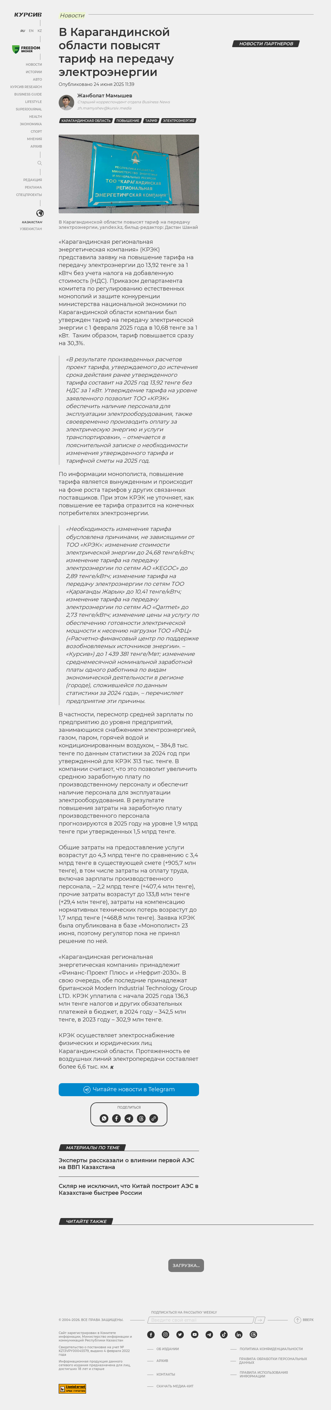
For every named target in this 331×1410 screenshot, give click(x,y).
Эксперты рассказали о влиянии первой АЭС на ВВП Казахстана (126, 1164)
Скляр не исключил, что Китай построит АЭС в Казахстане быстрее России (128, 1189)
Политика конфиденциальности (271, 1349)
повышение (127, 121)
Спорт (36, 132)
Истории (34, 72)
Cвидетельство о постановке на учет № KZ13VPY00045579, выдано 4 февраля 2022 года (94, 1351)
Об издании (167, 1349)
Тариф (151, 121)
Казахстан (32, 222)
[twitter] (180, 1334)
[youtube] (194, 1334)
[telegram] (209, 1334)
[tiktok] (224, 1334)
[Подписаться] (260, 1320)
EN (31, 31)
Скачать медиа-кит (174, 1386)
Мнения (34, 139)
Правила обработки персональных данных (273, 1361)
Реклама (33, 187)
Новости (34, 65)
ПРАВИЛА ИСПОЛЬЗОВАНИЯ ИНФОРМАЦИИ (264, 1374)
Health (35, 117)
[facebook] (151, 1334)
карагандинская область (86, 121)
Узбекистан (31, 229)
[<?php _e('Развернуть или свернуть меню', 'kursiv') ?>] (40, 213)
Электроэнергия (178, 121)
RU (22, 31)
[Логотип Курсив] (28, 14)
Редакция (32, 180)
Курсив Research (26, 87)
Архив (36, 147)
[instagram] (165, 1334)
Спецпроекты (29, 195)
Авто (37, 80)
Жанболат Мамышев (104, 96)
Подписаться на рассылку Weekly (184, 1312)
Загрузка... (186, 1265)
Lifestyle (33, 102)
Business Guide (28, 94)
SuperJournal (29, 109)
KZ (40, 31)
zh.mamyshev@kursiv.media (104, 108)
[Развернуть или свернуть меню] (40, 163)
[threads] (253, 1334)
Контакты (165, 1375)
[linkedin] (239, 1334)
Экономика (31, 124)
